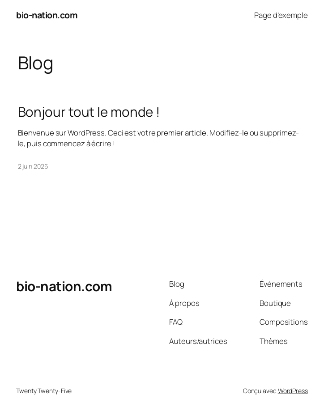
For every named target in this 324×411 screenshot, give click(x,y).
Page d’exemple (281, 15)
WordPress (293, 390)
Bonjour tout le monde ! (89, 111)
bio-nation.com (46, 15)
